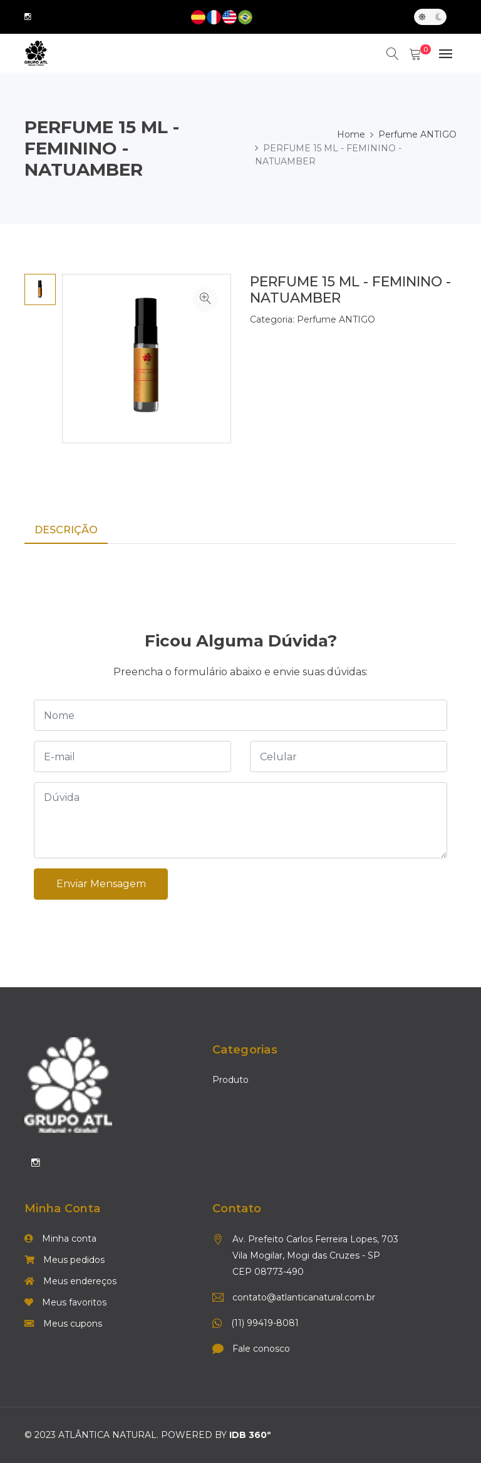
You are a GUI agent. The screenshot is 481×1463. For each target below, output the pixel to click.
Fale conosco (261, 1349)
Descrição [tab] (66, 530)
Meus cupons (63, 1324)
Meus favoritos (65, 1303)
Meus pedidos (64, 1260)
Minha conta (60, 1239)
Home (351, 134)
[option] (40, 289)
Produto (230, 1080)
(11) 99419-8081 (265, 1323)
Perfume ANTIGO (417, 134)
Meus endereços (70, 1281)
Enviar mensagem (101, 884)
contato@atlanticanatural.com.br (303, 1298)
